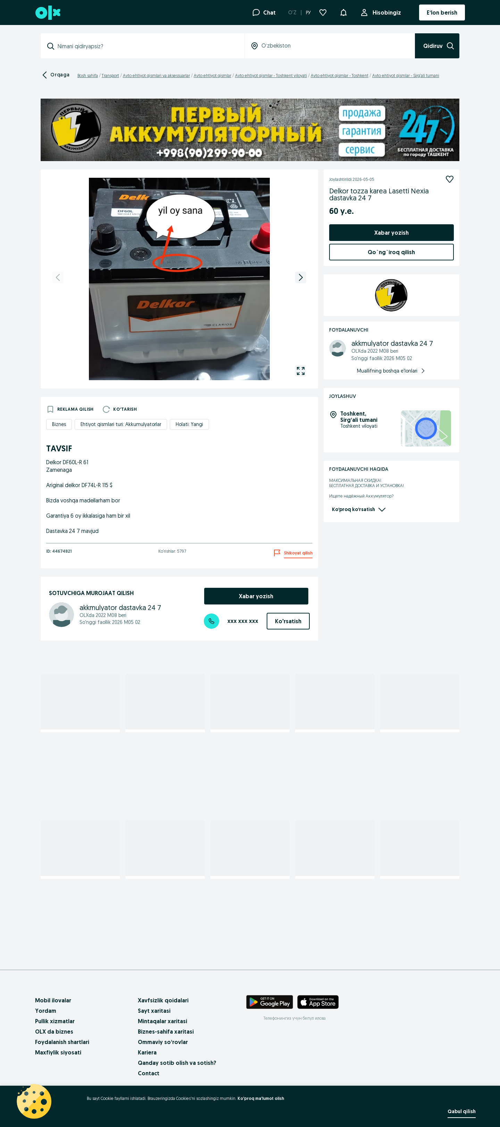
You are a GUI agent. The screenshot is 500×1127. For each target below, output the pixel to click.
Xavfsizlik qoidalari (163, 1000)
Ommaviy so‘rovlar (163, 1041)
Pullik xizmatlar (55, 1021)
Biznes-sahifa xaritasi (166, 1031)
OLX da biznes (54, 1031)
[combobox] (147, 46)
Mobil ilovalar (53, 1000)
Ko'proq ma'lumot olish (261, 1098)
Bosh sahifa (87, 75)
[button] (343, 11)
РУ (308, 12)
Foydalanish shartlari (62, 1041)
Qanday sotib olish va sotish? (177, 1062)
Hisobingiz (385, 12)
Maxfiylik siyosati (58, 1052)
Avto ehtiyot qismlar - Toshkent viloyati (271, 75)
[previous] (58, 277)
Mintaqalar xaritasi (162, 1021)
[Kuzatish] (449, 179)
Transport (110, 75)
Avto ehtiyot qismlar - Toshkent (339, 75)
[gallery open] (300, 371)
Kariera (147, 1052)
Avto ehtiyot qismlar (212, 75)
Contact (148, 1073)
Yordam (45, 1010)
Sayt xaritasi (154, 1010)
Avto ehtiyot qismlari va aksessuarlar (156, 75)
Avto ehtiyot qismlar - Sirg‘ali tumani (405, 75)
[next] (300, 277)
